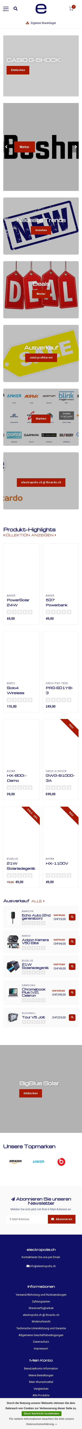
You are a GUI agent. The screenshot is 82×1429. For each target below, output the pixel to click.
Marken (41, 418)
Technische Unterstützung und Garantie (41, 1328)
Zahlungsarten (41, 1301)
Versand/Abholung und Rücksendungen (41, 1294)
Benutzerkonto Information (41, 1368)
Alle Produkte (41, 1395)
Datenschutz (41, 1341)
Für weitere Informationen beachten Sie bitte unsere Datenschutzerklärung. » (41, 1421)
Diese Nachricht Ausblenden (41, 1413)
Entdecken (18, 70)
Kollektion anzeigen (29, 535)
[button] (6, 146)
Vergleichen (41, 1388)
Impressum (41, 1348)
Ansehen (41, 230)
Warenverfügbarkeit (41, 1308)
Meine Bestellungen (41, 1375)
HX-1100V (57, 863)
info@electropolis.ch (42, 1266)
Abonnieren (61, 1219)
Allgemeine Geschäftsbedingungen (41, 1335)
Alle (38, 901)
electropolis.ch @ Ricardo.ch (41, 482)
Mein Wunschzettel (41, 1382)
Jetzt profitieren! (41, 357)
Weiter (25, 147)
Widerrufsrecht (41, 1321)
